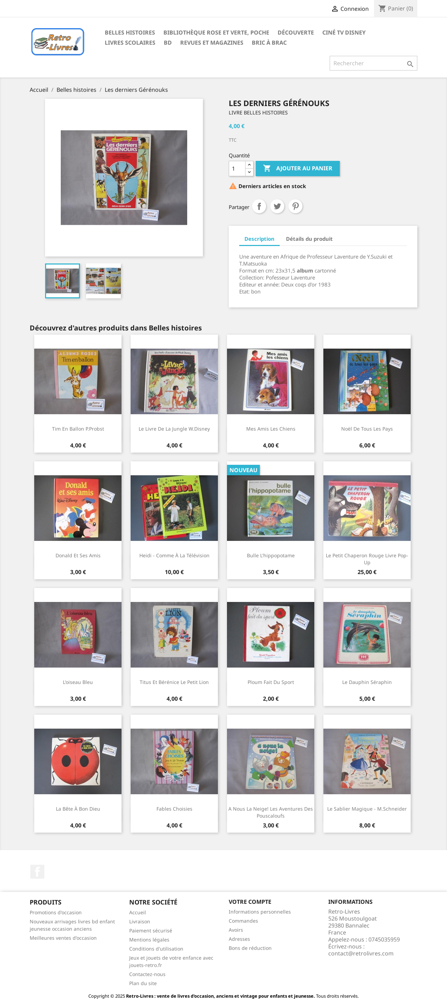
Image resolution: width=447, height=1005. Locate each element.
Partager (259, 206)
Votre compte (250, 902)
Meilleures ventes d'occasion (63, 938)
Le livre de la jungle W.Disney (174, 428)
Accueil (137, 912)
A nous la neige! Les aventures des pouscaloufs (270, 812)
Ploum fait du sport (271, 682)
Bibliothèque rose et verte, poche (216, 32)
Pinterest (295, 206)
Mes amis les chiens (270, 428)
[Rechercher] (373, 63)
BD (168, 42)
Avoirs (236, 929)
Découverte (296, 32)
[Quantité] (237, 168)
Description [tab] (259, 238)
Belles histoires (130, 32)
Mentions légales (149, 939)
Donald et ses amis (78, 555)
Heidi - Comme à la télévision (174, 555)
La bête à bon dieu (78, 808)
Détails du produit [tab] (309, 238)
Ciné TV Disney (344, 32)
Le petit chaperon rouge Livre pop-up (367, 559)
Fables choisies (174, 808)
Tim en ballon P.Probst (78, 428)
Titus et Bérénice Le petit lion (174, 682)
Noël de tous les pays (367, 428)
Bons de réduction (250, 948)
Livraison (139, 921)
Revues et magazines (211, 42)
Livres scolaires (130, 42)
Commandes (243, 920)
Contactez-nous (147, 974)
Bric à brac (269, 42)
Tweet (277, 206)
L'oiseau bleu (78, 682)
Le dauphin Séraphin (367, 682)
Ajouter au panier (297, 168)
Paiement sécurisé (150, 930)
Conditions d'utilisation (156, 948)
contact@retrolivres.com (361, 953)
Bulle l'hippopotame (271, 555)
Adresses (239, 939)
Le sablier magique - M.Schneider (367, 808)
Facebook (37, 872)
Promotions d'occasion (56, 912)
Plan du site (143, 983)
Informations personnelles (260, 911)
